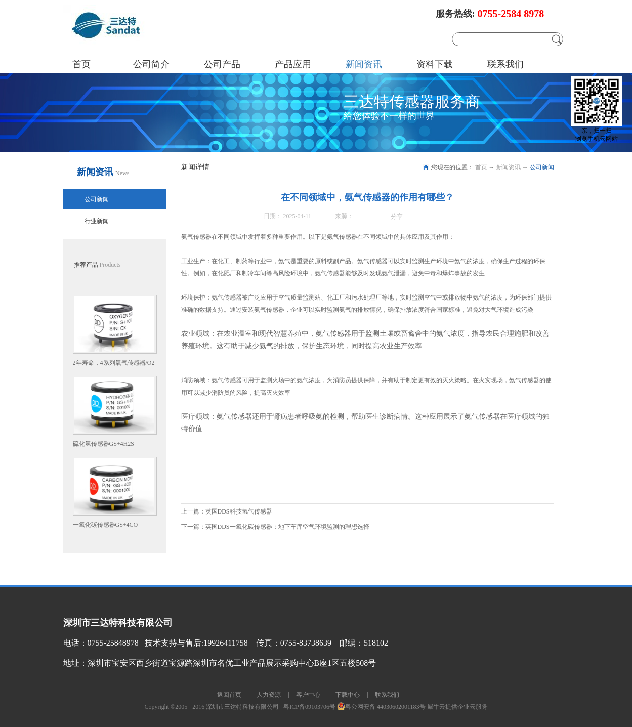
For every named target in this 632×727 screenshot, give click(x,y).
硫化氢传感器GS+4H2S (103, 443)
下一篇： (275, 526)
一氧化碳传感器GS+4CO (105, 524)
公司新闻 (542, 167)
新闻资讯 (508, 167)
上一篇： (226, 511)
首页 (81, 64)
